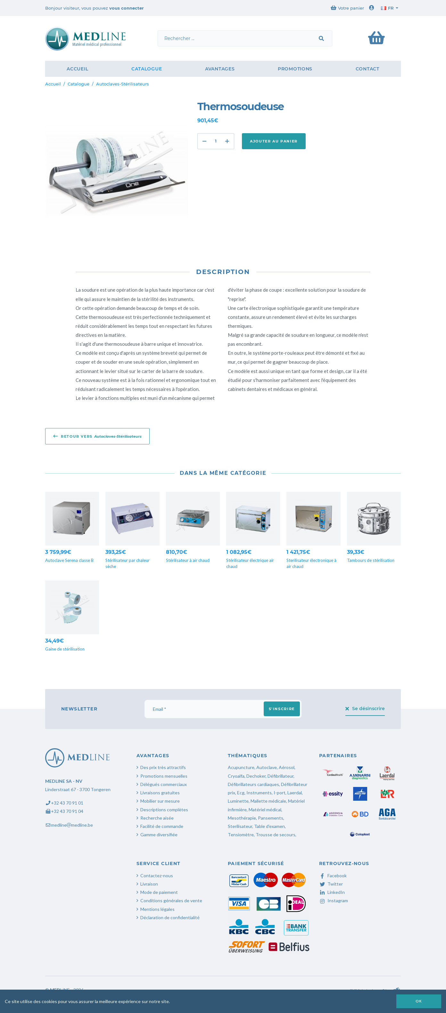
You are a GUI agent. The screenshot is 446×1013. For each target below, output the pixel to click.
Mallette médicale (268, 801)
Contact (367, 69)
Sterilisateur (240, 826)
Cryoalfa (236, 776)
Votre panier (347, 8)
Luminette (238, 801)
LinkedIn (332, 892)
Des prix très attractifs (163, 767)
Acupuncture (241, 767)
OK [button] (419, 1001)
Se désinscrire (365, 708)
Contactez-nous (156, 875)
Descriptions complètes (164, 809)
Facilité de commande (161, 826)
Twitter (331, 884)
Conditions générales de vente (171, 900)
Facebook (333, 875)
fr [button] (387, 8)
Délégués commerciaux (163, 784)
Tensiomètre (241, 834)
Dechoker (256, 776)
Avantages (220, 69)
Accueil (77, 69)
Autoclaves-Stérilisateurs (122, 83)
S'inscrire (282, 709)
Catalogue (146, 69)
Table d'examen (269, 826)
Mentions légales (157, 909)
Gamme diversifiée (159, 834)
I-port (279, 792)
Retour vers (97, 436)
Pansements (270, 818)
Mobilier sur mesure (160, 801)
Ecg (240, 792)
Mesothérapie (242, 818)
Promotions (295, 69)
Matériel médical (265, 809)
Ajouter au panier (274, 141)
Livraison (149, 884)
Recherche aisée (157, 818)
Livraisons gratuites (160, 792)
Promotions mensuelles (163, 776)
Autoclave (266, 767)
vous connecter (126, 8)
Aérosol (286, 767)
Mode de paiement (159, 892)
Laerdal (294, 792)
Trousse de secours (275, 834)
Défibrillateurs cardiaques (253, 784)
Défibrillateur (280, 776)
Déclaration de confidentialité (170, 917)
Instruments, (259, 792)
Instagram (333, 900)
